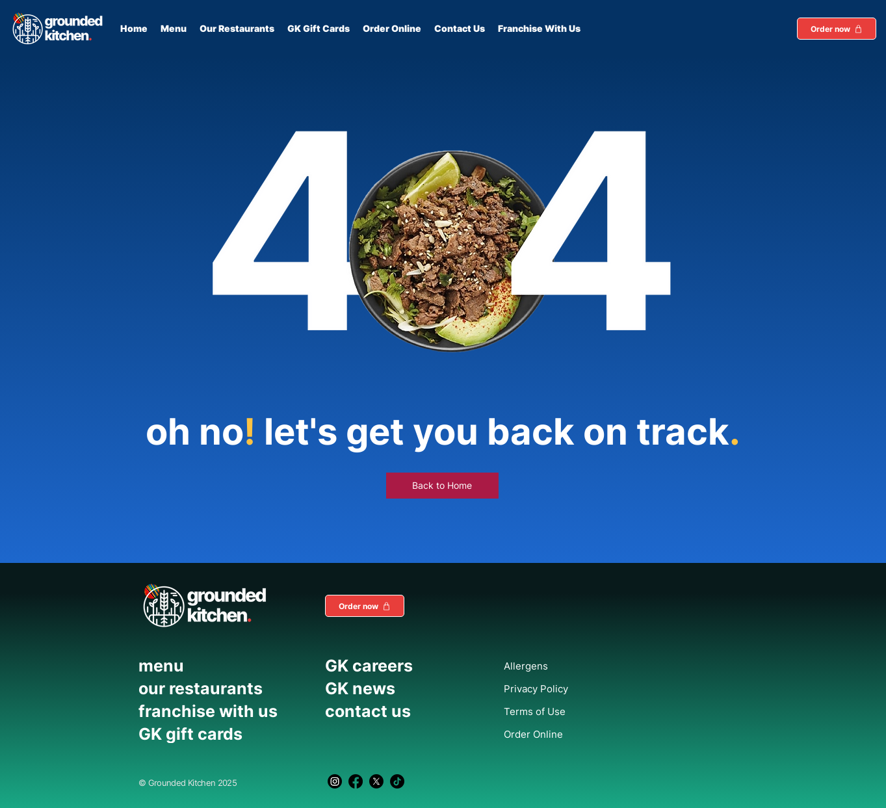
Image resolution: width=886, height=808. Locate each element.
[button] (836, 29)
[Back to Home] (442, 486)
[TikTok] (397, 781)
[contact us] (400, 711)
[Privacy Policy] (565, 688)
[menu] (225, 665)
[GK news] (400, 688)
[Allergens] (565, 665)
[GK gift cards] (225, 733)
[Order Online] (565, 733)
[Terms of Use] (565, 711)
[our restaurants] (225, 688)
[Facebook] (355, 781)
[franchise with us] (225, 711)
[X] (376, 781)
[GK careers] (400, 665)
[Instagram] (335, 781)
